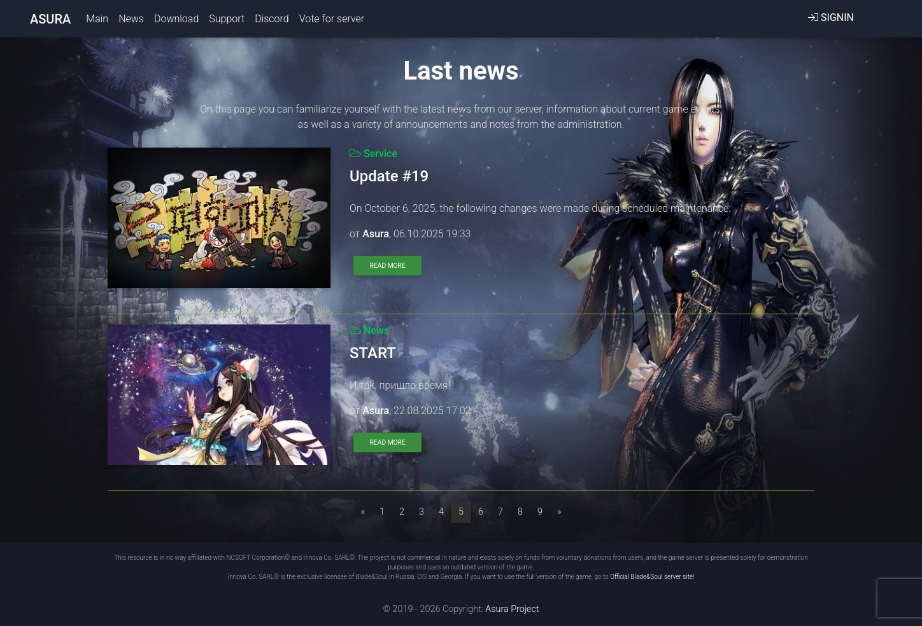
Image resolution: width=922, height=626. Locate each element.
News (131, 21)
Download (176, 21)
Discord (272, 21)
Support (227, 21)
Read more (388, 265)
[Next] (559, 512)
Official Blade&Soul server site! (652, 576)
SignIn (831, 20)
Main (99, 20)
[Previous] (363, 512)
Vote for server (331, 21)
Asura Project (511, 609)
